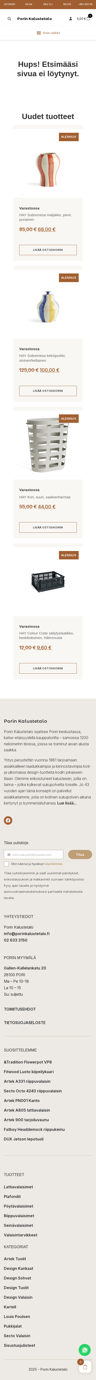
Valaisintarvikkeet (20, 1235)
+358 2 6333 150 (85, 4)
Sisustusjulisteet (19, 1345)
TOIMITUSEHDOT (20, 1009)
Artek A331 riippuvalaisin (27, 1081)
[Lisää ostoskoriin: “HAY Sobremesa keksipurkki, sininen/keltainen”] (48, 391)
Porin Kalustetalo (34, 18)
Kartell (10, 1306)
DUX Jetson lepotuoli (24, 1139)
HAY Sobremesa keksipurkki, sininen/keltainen (42, 358)
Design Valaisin (18, 1297)
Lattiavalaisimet (18, 1186)
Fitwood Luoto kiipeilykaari (29, 1071)
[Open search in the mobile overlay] (9, 18)
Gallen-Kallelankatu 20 (25, 968)
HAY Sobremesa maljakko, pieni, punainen (45, 217)
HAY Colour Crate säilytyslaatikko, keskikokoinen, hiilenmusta (46, 635)
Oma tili (48, 4)
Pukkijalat (13, 1326)
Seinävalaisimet (18, 1225)
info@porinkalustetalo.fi (27, 933)
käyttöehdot (53, 864)
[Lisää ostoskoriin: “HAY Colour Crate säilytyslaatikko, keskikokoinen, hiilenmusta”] (48, 668)
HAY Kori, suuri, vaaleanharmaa (44, 497)
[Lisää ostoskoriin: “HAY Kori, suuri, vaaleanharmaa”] (48, 527)
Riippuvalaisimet (19, 1215)
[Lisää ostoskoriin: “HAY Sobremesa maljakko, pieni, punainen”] (48, 250)
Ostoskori (9, 4)
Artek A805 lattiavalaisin (27, 1110)
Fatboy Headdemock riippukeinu (34, 1129)
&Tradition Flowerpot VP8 (28, 1062)
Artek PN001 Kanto (22, 1100)
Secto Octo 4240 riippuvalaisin (33, 1091)
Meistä (67, 4)
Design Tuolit (16, 1287)
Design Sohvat (17, 1278)
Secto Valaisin (17, 1335)
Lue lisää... (67, 803)
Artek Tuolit (15, 1258)
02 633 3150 (15, 940)
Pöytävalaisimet (18, 1206)
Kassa (28, 4)
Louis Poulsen (17, 1316)
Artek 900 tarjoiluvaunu (26, 1119)
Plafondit (12, 1196)
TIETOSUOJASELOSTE (24, 1022)
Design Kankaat (18, 1268)
